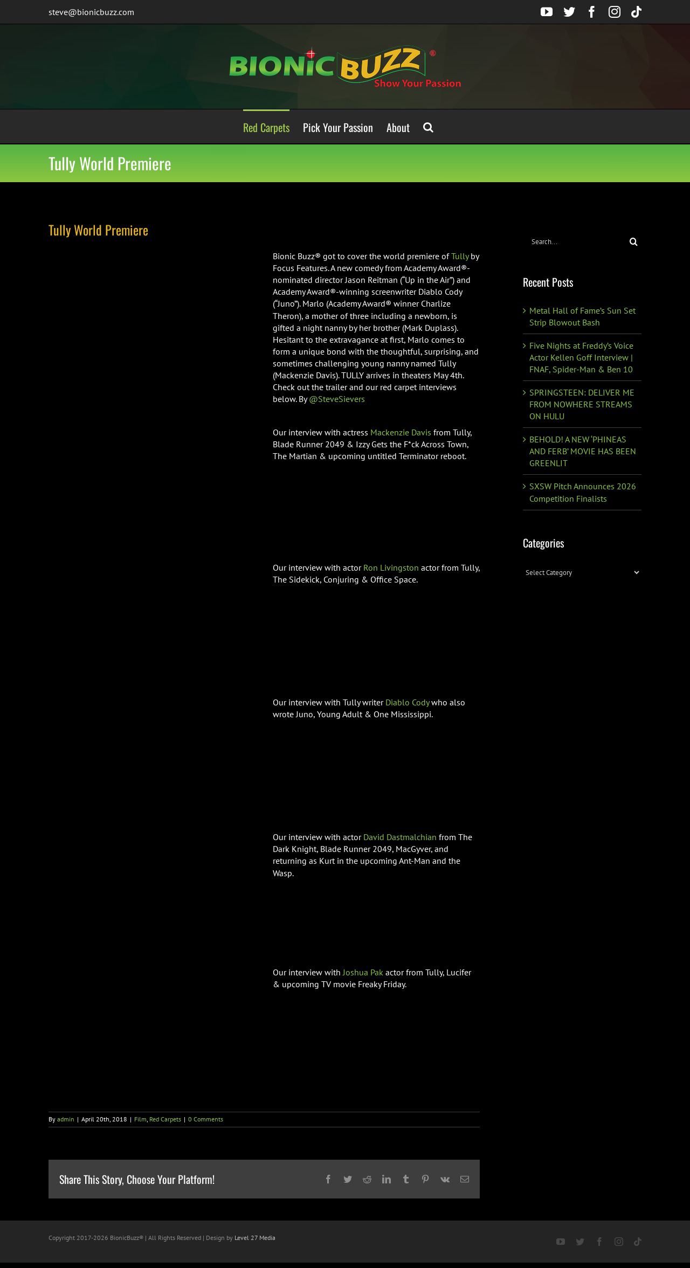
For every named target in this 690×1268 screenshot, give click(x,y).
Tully (459, 256)
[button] (428, 126)
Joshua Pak (363, 972)
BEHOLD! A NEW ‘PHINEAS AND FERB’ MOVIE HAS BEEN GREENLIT (582, 451)
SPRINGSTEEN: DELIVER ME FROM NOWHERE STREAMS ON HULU (581, 404)
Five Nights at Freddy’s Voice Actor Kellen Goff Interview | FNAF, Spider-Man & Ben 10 (581, 357)
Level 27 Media (254, 1238)
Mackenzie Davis (400, 432)
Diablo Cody (407, 702)
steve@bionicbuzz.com (91, 11)
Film (140, 1119)
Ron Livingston (391, 567)
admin (65, 1119)
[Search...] (574, 242)
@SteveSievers (337, 398)
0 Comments (205, 1119)
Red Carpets (165, 1119)
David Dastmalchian (400, 837)
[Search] (633, 242)
